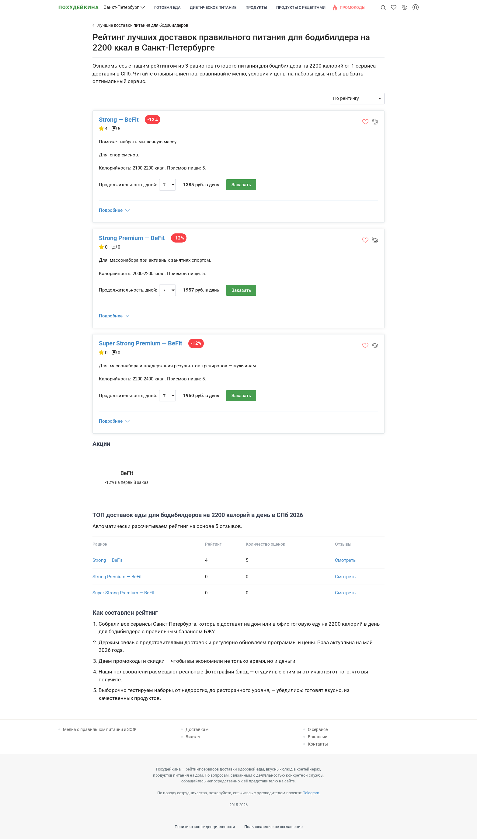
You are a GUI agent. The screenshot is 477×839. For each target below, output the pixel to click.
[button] (394, 7)
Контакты (318, 744)
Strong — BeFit (119, 119)
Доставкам (197, 729)
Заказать (241, 184)
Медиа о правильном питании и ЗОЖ (100, 729)
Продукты (256, 7)
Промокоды (352, 7)
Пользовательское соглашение (273, 826)
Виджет (193, 736)
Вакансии (317, 736)
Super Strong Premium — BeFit (140, 343)
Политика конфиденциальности (205, 826)
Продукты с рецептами (301, 7)
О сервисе (318, 729)
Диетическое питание (213, 7)
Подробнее (111, 210)
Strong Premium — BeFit (132, 238)
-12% (152, 119)
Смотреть (345, 560)
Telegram (311, 793)
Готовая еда (167, 7)
